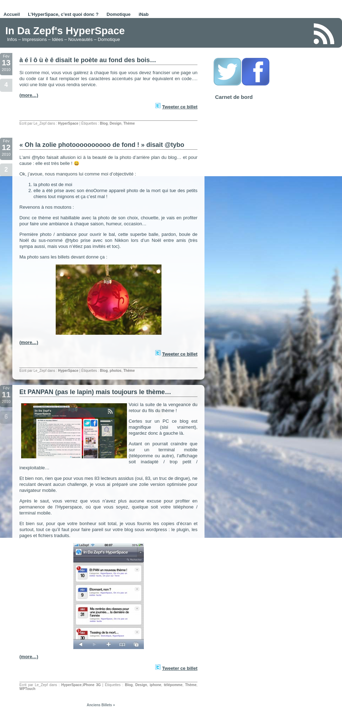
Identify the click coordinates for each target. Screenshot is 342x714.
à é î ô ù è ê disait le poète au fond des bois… (87, 60)
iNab (143, 14)
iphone (155, 685)
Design (115, 123)
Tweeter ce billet (179, 106)
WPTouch (27, 689)
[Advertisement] (225, 33)
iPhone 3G (91, 685)
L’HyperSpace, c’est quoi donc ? (63, 14)
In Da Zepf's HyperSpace (65, 30)
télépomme (173, 685)
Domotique (118, 14)
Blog (104, 123)
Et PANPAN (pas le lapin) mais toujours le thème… (95, 391)
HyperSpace (68, 123)
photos (115, 371)
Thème (129, 123)
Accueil (12, 14)
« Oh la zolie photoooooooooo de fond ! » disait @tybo (101, 144)
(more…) (28, 95)
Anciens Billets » (101, 705)
